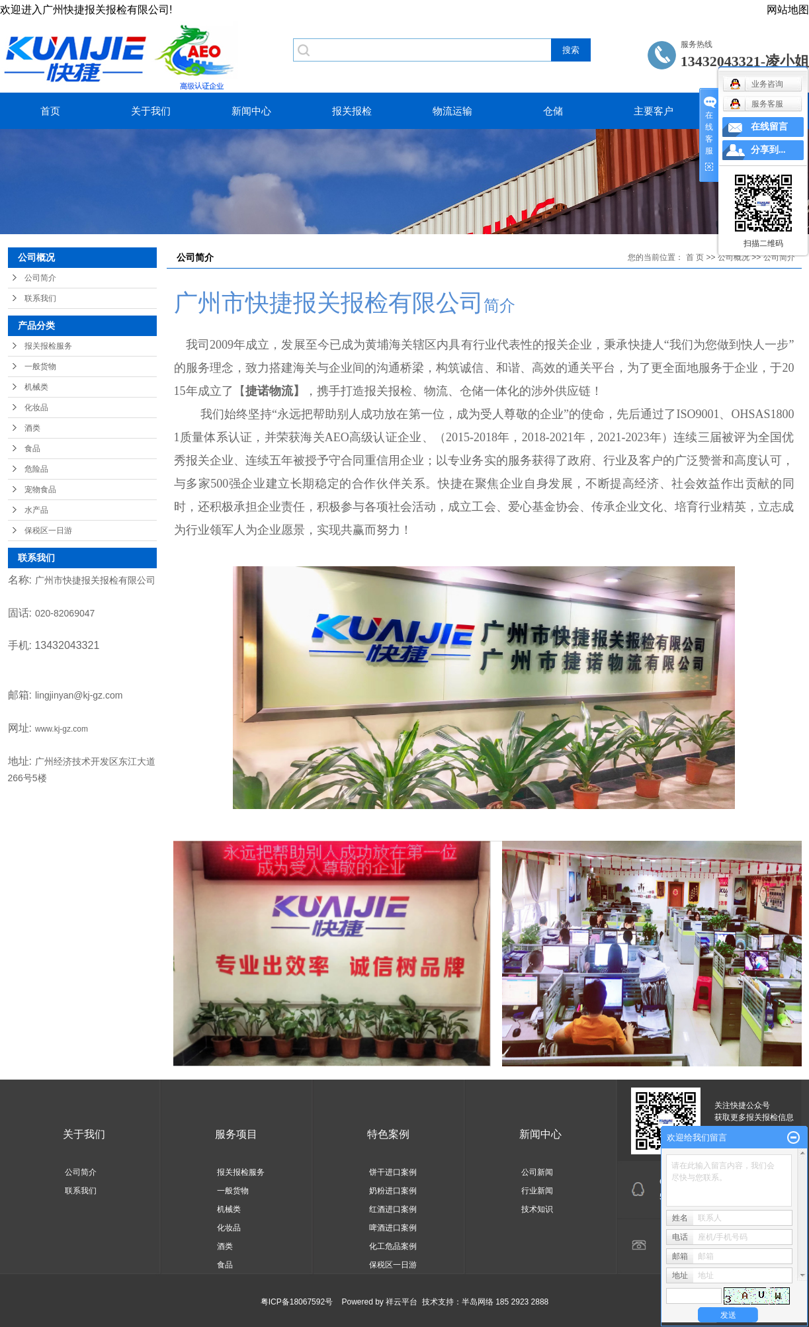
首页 (50, 110)
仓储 (553, 110)
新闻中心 (251, 110)
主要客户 (653, 110)
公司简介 (40, 277)
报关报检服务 (48, 346)
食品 (32, 448)
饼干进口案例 (393, 1172)
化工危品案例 (393, 1246)
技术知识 (537, 1209)
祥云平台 (401, 1301)
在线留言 (769, 127)
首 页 (695, 257)
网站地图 (788, 9)
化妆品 (36, 407)
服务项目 (236, 1134)
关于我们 (151, 110)
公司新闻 (537, 1172)
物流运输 (452, 110)
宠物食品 (40, 489)
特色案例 (388, 1134)
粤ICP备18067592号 (297, 1301)
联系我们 (40, 298)
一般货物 (40, 366)
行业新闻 (537, 1190)
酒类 (32, 428)
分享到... (768, 150)
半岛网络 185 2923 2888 (505, 1301)
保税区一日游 (48, 530)
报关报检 (352, 110)
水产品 (36, 510)
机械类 (36, 387)
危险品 (36, 469)
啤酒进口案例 (393, 1227)
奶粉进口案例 (393, 1190)
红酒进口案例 (393, 1209)
